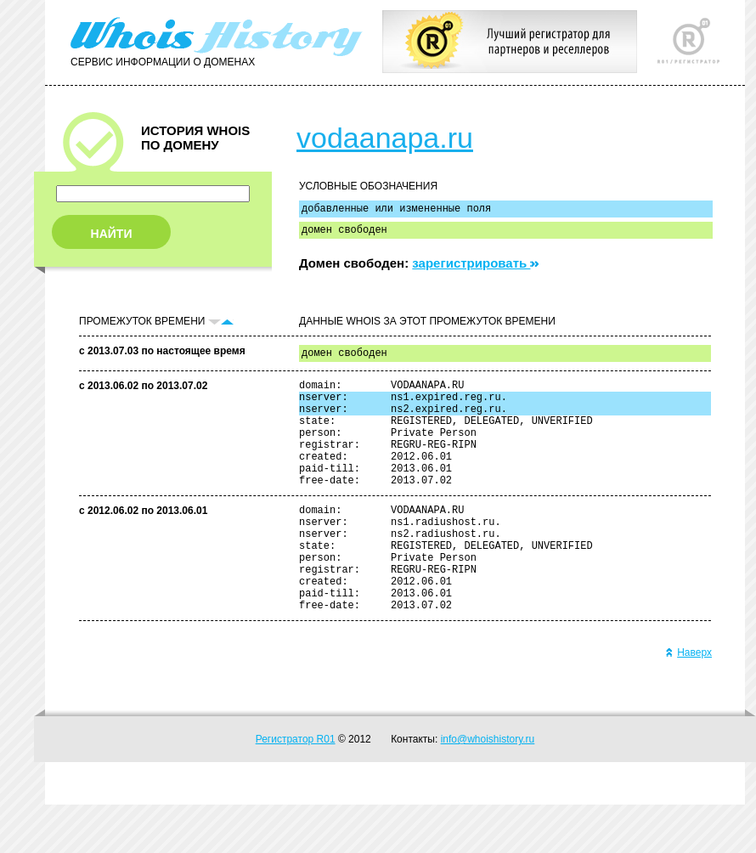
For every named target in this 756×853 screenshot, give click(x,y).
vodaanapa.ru (384, 137)
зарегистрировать (475, 268)
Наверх (688, 701)
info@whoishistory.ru (488, 788)
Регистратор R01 (296, 788)
